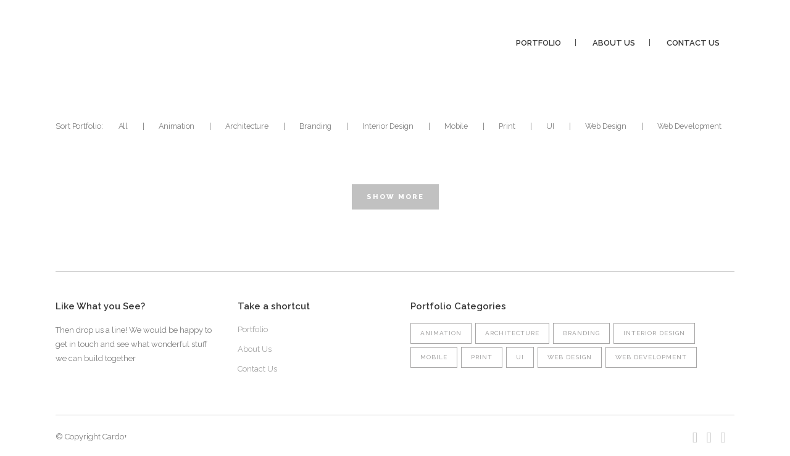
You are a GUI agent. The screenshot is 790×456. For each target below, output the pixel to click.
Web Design (569, 357)
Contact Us (257, 368)
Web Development (651, 357)
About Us (255, 349)
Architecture (512, 333)
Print (482, 357)
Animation (441, 333)
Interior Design (654, 333)
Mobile (433, 357)
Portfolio (253, 329)
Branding (581, 333)
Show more (395, 197)
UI (520, 357)
